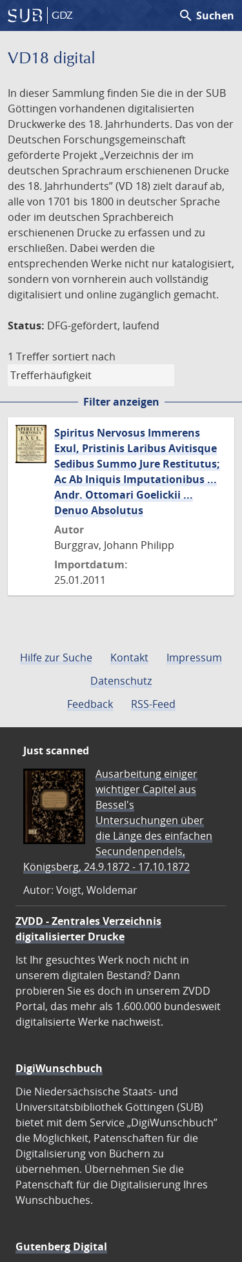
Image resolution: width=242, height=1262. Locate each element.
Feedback (90, 704)
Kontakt (129, 657)
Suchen (206, 15)
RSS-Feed (153, 704)
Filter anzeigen (121, 402)
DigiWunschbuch (59, 1068)
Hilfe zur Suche (56, 657)
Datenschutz (121, 681)
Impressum (194, 657)
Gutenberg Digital (61, 1246)
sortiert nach (84, 356)
